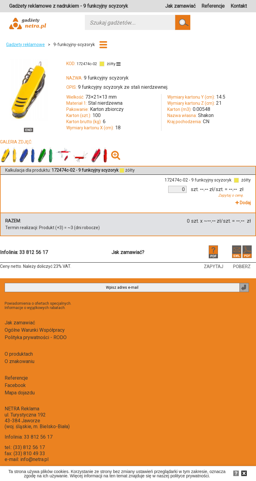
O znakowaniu (19, 361)
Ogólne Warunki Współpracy (35, 330)
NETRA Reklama (22, 409)
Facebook (15, 385)
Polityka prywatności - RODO (36, 337)
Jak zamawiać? (127, 252)
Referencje (213, 6)
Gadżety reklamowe (25, 44)
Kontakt (239, 6)
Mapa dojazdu (20, 393)
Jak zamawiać (180, 6)
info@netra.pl (34, 459)
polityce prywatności (189, 475)
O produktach (19, 354)
